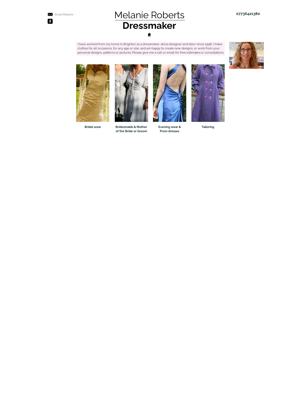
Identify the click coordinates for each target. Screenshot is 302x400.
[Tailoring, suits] (208, 93)
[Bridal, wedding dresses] (92, 93)
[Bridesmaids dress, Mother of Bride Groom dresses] (131, 93)
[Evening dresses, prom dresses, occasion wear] (169, 93)
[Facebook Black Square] (50, 21)
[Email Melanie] (64, 14)
